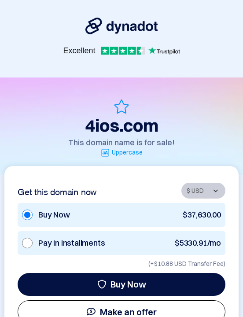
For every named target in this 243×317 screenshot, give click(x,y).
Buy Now (121, 284)
